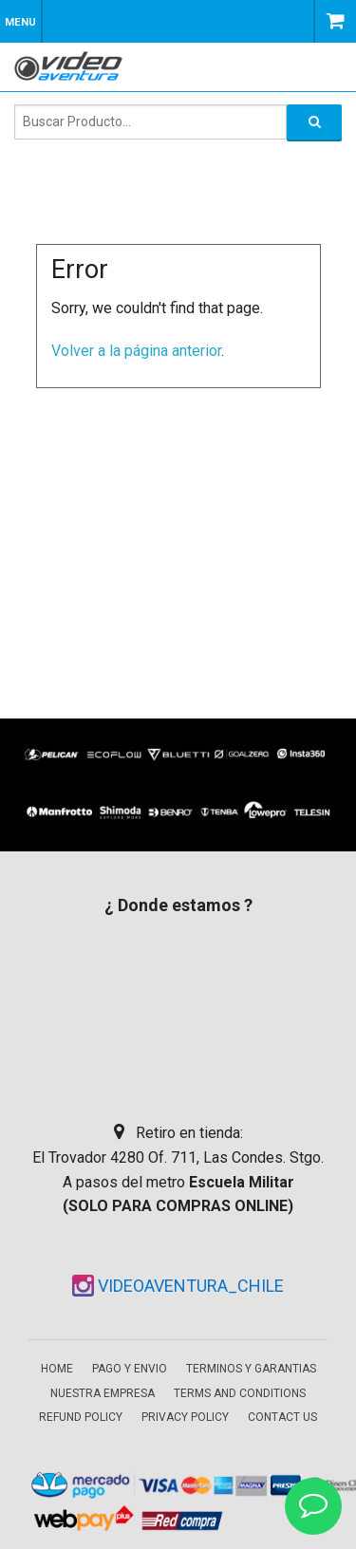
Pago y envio (129, 1368)
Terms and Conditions (240, 1393)
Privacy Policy (185, 1417)
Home (57, 1368)
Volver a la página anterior (136, 351)
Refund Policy (80, 1417)
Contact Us (282, 1417)
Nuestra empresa (102, 1393)
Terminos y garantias (251, 1368)
